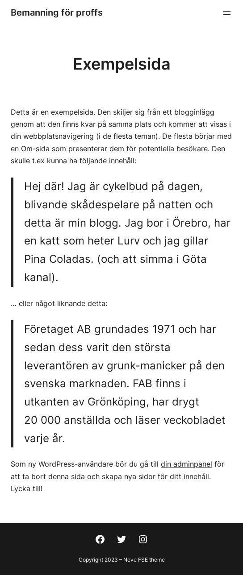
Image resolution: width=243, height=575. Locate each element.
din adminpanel (186, 463)
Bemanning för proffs (57, 12)
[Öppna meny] (227, 13)
